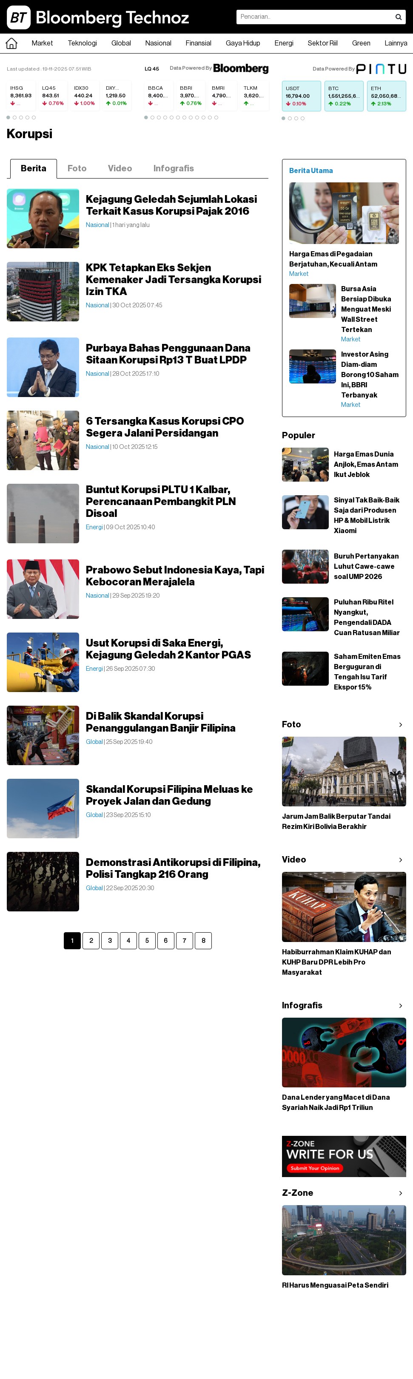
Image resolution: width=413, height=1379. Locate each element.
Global (121, 43)
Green (361, 43)
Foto (77, 169)
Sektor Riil (323, 43)
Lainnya (396, 43)
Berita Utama (311, 170)
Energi (284, 43)
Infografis (174, 169)
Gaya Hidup (243, 43)
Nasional (158, 43)
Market (42, 43)
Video (120, 169)
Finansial (198, 43)
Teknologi (82, 43)
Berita (33, 169)
